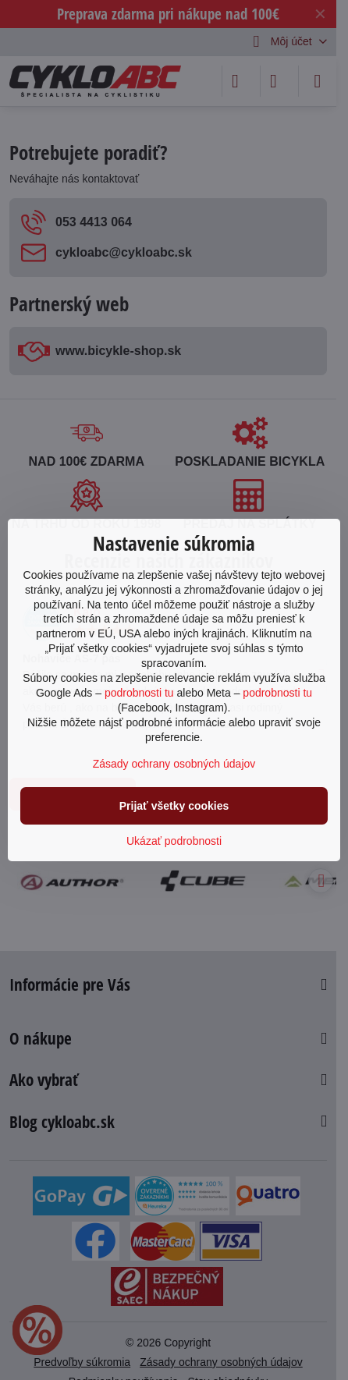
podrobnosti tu (139, 692)
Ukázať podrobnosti (174, 841)
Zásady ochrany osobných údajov (174, 763)
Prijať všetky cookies (174, 806)
